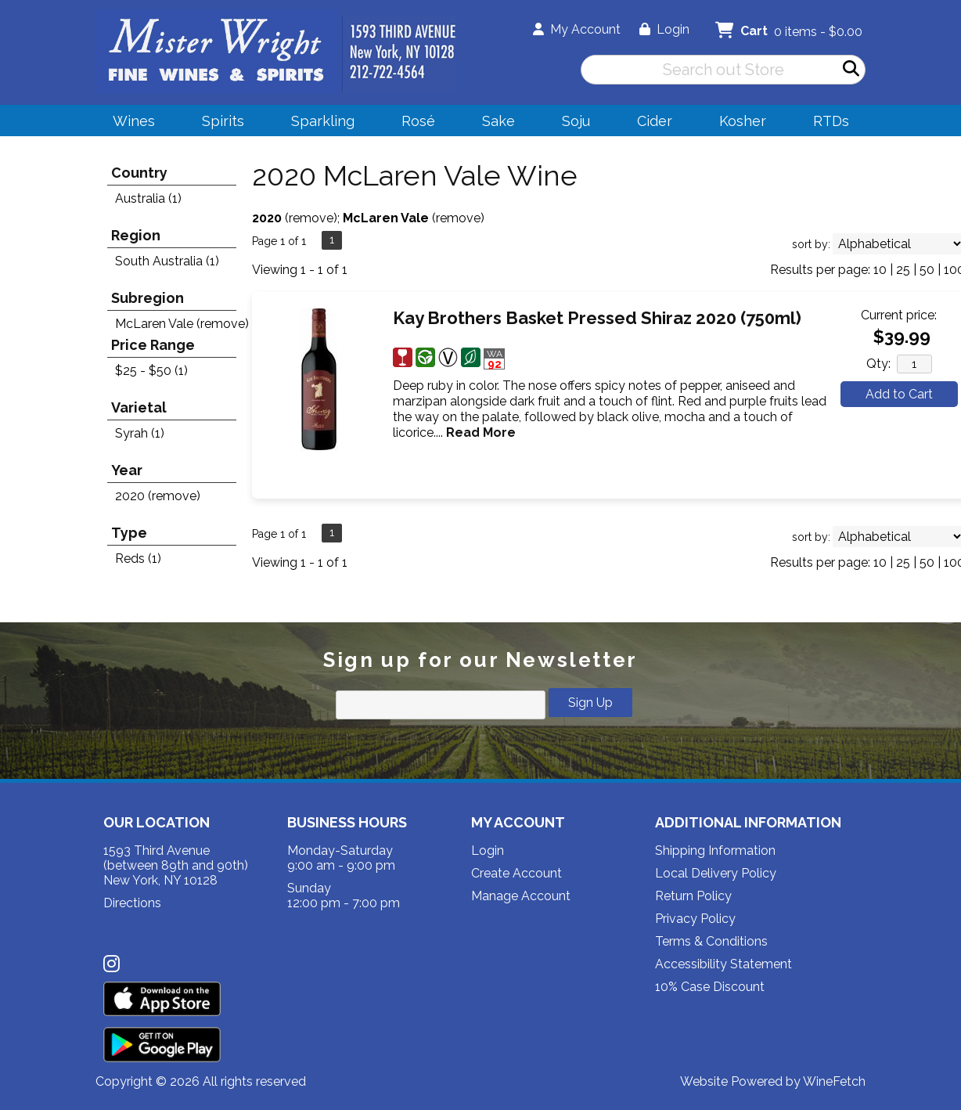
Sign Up (590, 702)
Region (135, 235)
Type (129, 532)
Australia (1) (148, 198)
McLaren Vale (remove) (182, 323)
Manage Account (520, 895)
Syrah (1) (139, 433)
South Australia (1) (167, 261)
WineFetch (834, 1081)
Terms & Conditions (711, 941)
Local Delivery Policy (715, 873)
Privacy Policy (695, 918)
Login (664, 29)
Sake (498, 121)
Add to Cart (899, 394)
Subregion (147, 298)
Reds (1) (138, 558)
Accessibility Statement (723, 964)
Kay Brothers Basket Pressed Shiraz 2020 (597, 318)
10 (880, 269)
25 (903, 269)
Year (126, 470)
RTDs (831, 121)
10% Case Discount (710, 986)
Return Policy (693, 895)
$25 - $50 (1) (151, 370)
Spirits (218, 123)
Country (139, 172)
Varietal (139, 407)
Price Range (153, 345)
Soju (570, 123)
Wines (128, 123)
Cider (649, 123)
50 (927, 269)
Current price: (899, 315)
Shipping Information (715, 850)
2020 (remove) (157, 495)
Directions (132, 903)
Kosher (742, 121)
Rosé (418, 121)
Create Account (516, 873)
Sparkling (318, 123)
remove (311, 218)
